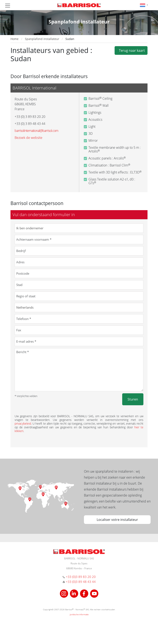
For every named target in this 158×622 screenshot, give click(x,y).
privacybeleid (23, 423)
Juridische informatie (79, 614)
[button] (144, 5)
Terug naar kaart (131, 50)
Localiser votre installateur (117, 519)
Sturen (133, 399)
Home (14, 39)
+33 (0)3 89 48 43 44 (81, 582)
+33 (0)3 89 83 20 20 (81, 577)
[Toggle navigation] (7, 5)
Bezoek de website (28, 137)
